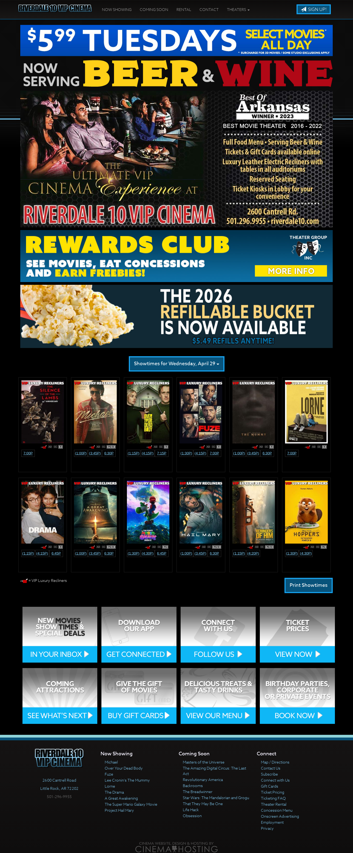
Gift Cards (269, 786)
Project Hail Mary (119, 810)
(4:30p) (147, 553)
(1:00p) (81, 453)
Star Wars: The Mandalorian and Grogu (216, 797)
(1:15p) (134, 453)
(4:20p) (253, 553)
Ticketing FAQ (273, 798)
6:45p (56, 553)
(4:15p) (147, 453)
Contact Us (270, 768)
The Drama (114, 792)
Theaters (238, 9)
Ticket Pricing (272, 792)
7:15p (161, 453)
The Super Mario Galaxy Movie (131, 804)
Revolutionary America (203, 779)
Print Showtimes (309, 585)
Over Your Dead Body (124, 768)
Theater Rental (273, 804)
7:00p (28, 453)
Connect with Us (275, 780)
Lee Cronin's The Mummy (127, 780)
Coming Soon (154, 9)
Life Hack (191, 809)
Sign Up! (314, 9)
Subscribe (269, 774)
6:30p (108, 453)
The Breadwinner (197, 791)
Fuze (109, 774)
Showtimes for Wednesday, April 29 (176, 363)
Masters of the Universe (203, 762)
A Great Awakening (121, 798)
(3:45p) (95, 453)
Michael (111, 762)
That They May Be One (203, 803)
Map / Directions (275, 762)
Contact (209, 9)
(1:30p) (186, 453)
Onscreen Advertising (280, 816)
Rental (183, 9)
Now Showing (117, 9)
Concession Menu (276, 810)
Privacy (267, 828)
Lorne (110, 786)
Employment (272, 822)
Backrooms (193, 785)
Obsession (192, 815)
